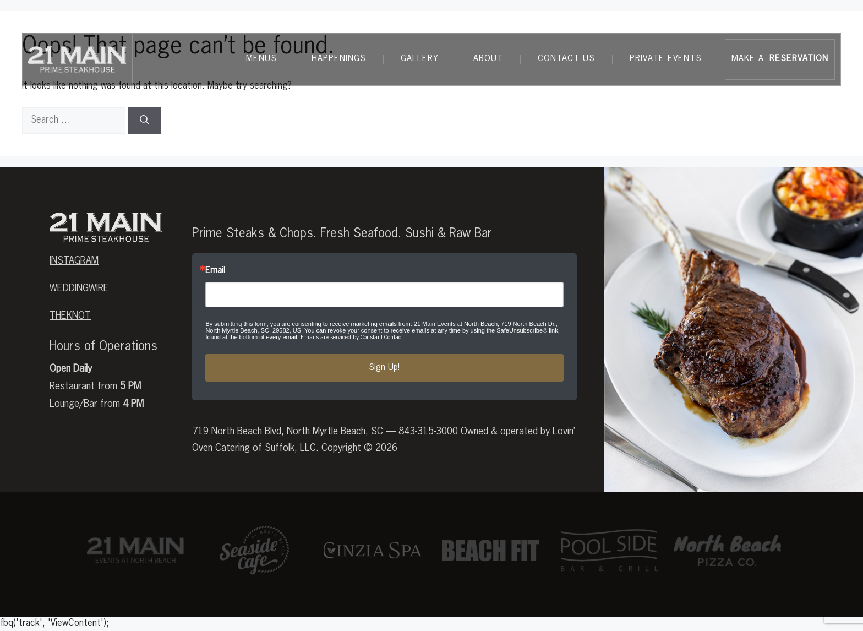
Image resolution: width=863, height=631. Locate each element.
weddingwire (79, 288)
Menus (261, 59)
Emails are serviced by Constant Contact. (353, 337)
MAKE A (779, 59)
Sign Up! (384, 367)
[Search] (144, 120)
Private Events (666, 59)
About (488, 59)
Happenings (339, 59)
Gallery (420, 59)
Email (215, 270)
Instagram (74, 261)
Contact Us (566, 59)
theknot (70, 316)
